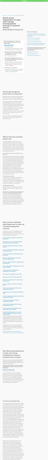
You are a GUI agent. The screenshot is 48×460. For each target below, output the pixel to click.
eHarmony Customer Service (32, 53)
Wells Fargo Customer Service (32, 51)
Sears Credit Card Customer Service (33, 55)
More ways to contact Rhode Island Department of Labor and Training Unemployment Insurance (36, 44)
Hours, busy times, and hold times (33, 39)
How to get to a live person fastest (33, 38)
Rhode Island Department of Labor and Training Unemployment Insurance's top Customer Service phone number (36, 35)
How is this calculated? (13, 71)
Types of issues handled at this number (34, 41)
